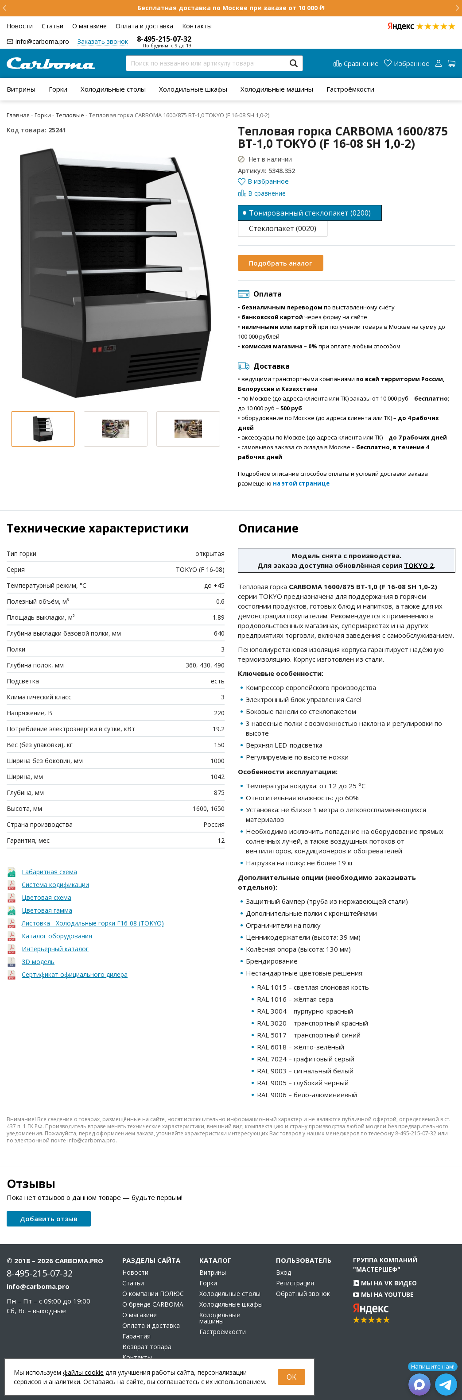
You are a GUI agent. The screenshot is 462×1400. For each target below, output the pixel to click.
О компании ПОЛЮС (153, 1294)
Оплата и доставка (144, 26)
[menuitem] (21, 89)
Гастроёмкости (350, 89)
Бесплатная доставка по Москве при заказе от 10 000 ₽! (231, 8)
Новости (20, 26)
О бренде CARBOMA (152, 1304)
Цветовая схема (46, 897)
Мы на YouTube (383, 1294)
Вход (283, 1272)
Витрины (21, 89)
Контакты (197, 26)
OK (291, 1377)
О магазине (89, 26)
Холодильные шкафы (193, 89)
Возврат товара (146, 1347)
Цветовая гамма (47, 910)
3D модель (38, 961)
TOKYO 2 (419, 565)
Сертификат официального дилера (75, 974)
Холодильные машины (277, 89)
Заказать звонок (103, 41)
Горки (58, 89)
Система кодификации (55, 884)
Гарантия (136, 1336)
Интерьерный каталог (55, 949)
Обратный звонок (303, 1294)
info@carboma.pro (42, 41)
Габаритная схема (49, 872)
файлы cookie (83, 1372)
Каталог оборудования (57, 936)
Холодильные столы (113, 89)
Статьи (52, 26)
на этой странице (301, 483)
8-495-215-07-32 (164, 39)
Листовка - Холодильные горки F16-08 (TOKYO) (93, 923)
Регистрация (295, 1283)
